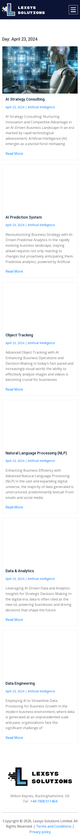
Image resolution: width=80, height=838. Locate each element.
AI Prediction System (24, 217)
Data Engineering (20, 683)
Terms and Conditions (53, 826)
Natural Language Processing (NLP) (36, 453)
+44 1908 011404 (43, 801)
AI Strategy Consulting (25, 99)
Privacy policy (40, 831)
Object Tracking (19, 335)
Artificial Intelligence (41, 107)
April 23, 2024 (15, 107)
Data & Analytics (20, 571)
